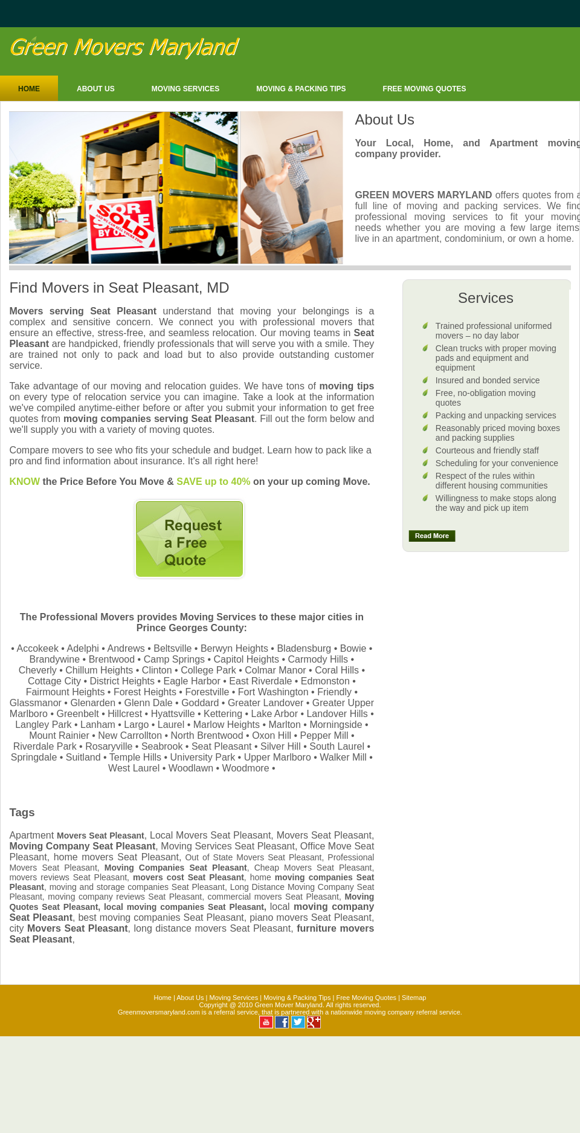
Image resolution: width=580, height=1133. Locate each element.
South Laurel (336, 746)
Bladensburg (304, 648)
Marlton (285, 724)
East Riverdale (260, 681)
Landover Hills (336, 714)
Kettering (223, 714)
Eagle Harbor (192, 681)
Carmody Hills (318, 659)
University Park (203, 757)
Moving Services (185, 89)
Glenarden (92, 703)
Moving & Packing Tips (301, 89)
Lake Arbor (274, 714)
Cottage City (54, 681)
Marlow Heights (226, 724)
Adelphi (83, 648)
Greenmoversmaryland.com (159, 1012)
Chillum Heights (99, 670)
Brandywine (55, 659)
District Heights (122, 681)
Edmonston (325, 681)
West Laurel (134, 768)
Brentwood (112, 659)
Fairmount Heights (65, 692)
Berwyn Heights (234, 648)
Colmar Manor (275, 670)
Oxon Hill (271, 735)
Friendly (334, 692)
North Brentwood (207, 735)
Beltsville (172, 648)
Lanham (97, 724)
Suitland (83, 757)
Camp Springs (174, 659)
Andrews (125, 648)
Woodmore (245, 768)
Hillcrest (125, 714)
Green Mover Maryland (288, 1004)
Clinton (157, 670)
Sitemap (414, 997)
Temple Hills (135, 757)
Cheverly (38, 670)
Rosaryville (108, 746)
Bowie (353, 648)
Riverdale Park (45, 746)
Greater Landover (265, 703)
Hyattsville (173, 714)
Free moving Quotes (424, 89)
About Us (96, 89)
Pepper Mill (324, 735)
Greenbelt (77, 714)
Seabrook (162, 746)
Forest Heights (145, 692)
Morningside (335, 724)
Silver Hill (280, 746)
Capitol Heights (247, 659)
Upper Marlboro (277, 757)
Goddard (200, 703)
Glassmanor (36, 703)
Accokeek (38, 648)
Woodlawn (191, 768)
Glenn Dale (148, 703)
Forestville (207, 692)
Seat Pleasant (222, 746)
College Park (208, 670)
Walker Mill (343, 757)
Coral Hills (337, 670)
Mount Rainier (59, 735)
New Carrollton (130, 735)
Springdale (34, 757)
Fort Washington (273, 692)
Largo (136, 724)
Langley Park (43, 724)
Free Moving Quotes (366, 997)
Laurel (171, 724)
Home (29, 89)
